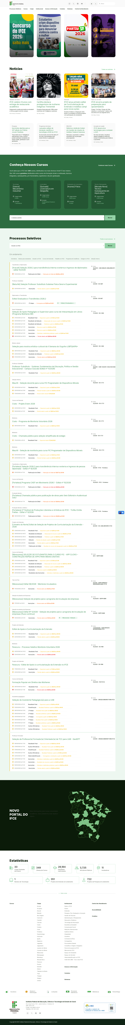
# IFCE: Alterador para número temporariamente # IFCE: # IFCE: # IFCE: (57, 245)
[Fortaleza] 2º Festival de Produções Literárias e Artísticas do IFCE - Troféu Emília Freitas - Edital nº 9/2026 (47, 511)
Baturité (39, 913)
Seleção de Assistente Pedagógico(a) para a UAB (33, 700)
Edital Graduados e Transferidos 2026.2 (29, 299)
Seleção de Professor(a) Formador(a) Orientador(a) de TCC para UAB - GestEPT (46, 739)
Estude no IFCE (37, 258)
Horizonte (39, 936)
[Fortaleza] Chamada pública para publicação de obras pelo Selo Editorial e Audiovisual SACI (49, 496)
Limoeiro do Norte (42, 950)
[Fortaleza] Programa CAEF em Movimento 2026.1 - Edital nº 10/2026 (41, 482)
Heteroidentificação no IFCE (72, 957)
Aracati (39, 911)
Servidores (14, 258)
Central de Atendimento (81, 9)
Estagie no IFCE (85, 258)
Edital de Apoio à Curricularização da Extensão (32, 629)
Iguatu (38, 939)
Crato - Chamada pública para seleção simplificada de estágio (38, 436)
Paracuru (39, 962)
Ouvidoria (67, 936)
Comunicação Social (70, 927)
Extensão (67, 911)
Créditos (94, 916)
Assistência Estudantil (70, 925)
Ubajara (39, 978)
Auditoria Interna (68, 932)
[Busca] (106, 3)
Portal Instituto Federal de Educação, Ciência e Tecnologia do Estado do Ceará (17, 3)
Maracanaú (40, 952)
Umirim (39, 980)
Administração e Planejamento (72, 918)
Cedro (38, 925)
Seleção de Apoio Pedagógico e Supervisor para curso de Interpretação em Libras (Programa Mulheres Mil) (47, 313)
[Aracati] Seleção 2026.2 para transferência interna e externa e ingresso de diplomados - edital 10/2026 (49, 269)
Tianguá (39, 976)
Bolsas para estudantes (24, 258)
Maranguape (40, 955)
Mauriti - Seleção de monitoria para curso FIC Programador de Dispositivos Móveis (47, 450)
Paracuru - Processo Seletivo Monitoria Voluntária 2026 (36, 647)
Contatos (62, 9)
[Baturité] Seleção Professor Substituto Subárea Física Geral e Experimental (44, 284)
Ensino (66, 908)
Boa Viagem (40, 915)
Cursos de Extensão (48, 258)
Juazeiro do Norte (42, 948)
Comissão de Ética (69, 939)
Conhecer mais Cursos (106, 165)
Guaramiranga (41, 934)
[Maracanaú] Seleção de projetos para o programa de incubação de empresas (45, 599)
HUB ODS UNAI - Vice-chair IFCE (73, 959)
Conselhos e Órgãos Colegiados (73, 945)
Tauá (38, 973)
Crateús (39, 927)
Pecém (39, 964)
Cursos (26, 9)
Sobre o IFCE (68, 906)
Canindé (39, 920)
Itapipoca (39, 941)
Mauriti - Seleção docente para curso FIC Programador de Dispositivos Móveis (45, 383)
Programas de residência (72, 258)
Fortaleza (39, 932)
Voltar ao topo (64, 893)
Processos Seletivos (15, 9)
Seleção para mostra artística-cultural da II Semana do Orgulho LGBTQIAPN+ (45, 346)
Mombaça (40, 957)
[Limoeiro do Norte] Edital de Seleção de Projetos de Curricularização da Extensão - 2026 (48, 525)
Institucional (39, 9)
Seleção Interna (95, 258)
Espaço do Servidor (69, 955)
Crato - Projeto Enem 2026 (23, 404)
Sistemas (70, 9)
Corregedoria (68, 941)
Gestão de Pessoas (69, 915)
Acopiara (39, 908)
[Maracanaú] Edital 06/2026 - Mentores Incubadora (34, 584)
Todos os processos (107, 239)
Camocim (39, 918)
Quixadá (39, 966)
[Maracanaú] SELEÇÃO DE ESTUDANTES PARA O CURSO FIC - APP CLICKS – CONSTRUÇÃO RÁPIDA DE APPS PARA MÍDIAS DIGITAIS (45, 555)
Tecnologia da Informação (71, 922)
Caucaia (39, 922)
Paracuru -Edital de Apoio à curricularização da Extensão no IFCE (40, 665)
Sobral (38, 969)
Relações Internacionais (71, 929)
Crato (38, 929)
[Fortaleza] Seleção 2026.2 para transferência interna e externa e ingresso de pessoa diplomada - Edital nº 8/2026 (48, 467)
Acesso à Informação (51, 9)
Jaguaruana (40, 945)
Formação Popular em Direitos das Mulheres (31, 682)
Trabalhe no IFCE (59, 258)
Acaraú (39, 906)
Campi (32, 9)
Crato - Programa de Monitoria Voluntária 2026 (32, 421)
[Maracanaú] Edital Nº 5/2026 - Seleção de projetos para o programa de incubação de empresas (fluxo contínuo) (49, 613)
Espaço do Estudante (70, 952)
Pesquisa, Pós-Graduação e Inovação (74, 913)
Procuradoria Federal (70, 943)
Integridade (67, 934)
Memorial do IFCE (69, 950)
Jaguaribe (39, 943)
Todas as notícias (108, 69)
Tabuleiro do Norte (42, 971)
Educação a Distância (70, 920)
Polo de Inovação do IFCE (71, 948)
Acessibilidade (96, 910)
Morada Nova (40, 959)
